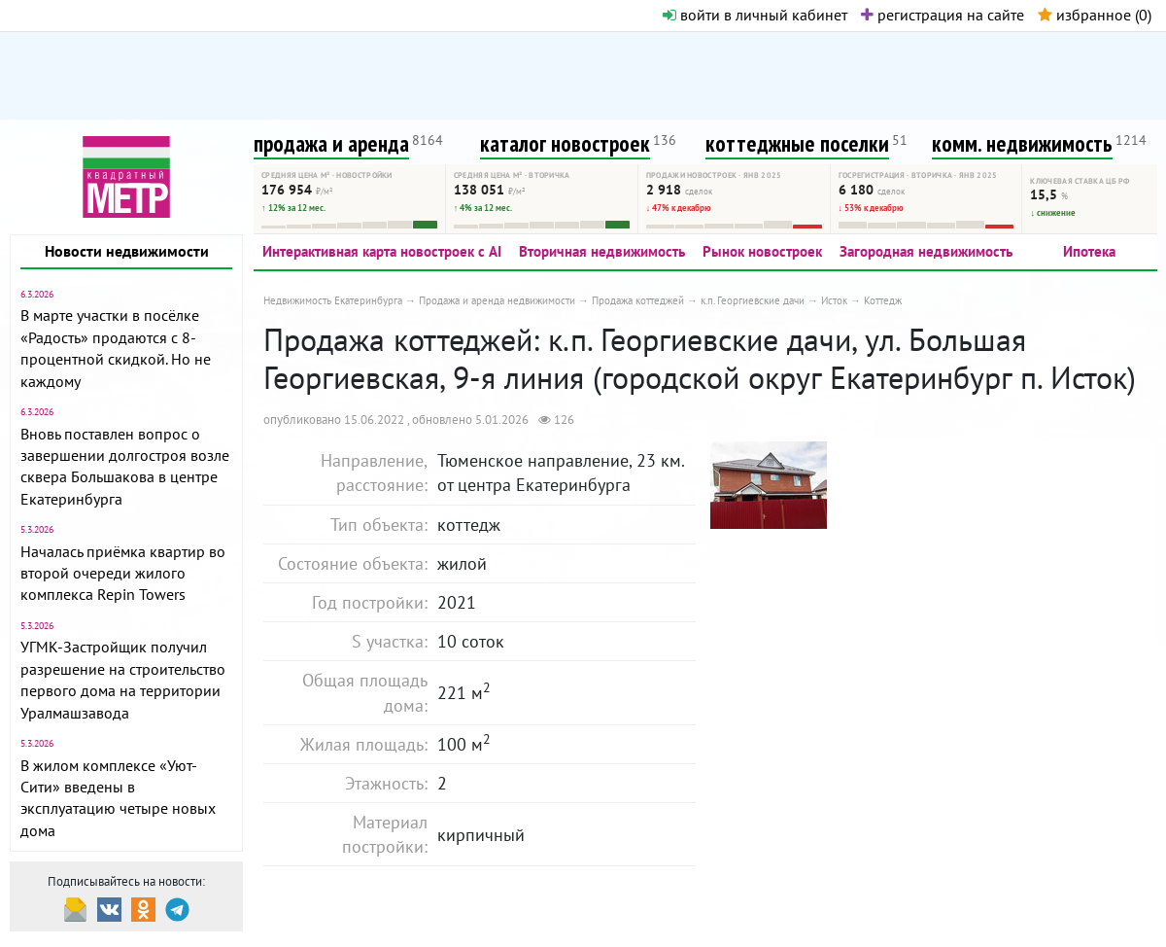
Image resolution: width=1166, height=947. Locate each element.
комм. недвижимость (1022, 143)
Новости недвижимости (127, 251)
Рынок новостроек (762, 251)
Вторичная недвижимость (602, 251)
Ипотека (1089, 251)
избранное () (1094, 14)
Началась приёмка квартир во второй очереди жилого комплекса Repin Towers (122, 573)
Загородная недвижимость (926, 251)
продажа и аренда (331, 143)
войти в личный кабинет (755, 14)
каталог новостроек (565, 143)
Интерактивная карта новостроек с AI (381, 251)
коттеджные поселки (797, 143)
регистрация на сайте (942, 14)
